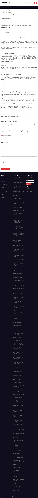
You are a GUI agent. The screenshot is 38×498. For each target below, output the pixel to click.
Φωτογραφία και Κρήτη (17, 394)
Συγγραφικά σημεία (16, 325)
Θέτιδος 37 (15, 278)
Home (2, 14)
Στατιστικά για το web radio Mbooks (18, 273)
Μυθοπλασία (16, 460)
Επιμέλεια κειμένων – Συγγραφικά (18, 265)
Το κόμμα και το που (16, 293)
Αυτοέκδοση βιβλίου (17, 379)
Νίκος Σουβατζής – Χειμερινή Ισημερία (19, 442)
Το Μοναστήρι (16, 375)
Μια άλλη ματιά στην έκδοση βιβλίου (19, 344)
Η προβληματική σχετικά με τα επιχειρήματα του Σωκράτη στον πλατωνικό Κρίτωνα (18, 227)
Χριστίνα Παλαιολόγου (17, 401)
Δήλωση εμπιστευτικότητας (30, 192)
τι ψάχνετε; (28, 188)
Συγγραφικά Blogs (4, 138)
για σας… (28, 189)
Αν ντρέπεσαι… (16, 198)
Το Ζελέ (15, 334)
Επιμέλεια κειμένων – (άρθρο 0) (18, 420)
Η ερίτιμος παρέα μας (17, 383)
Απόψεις (10, 12)
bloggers (2, 177)
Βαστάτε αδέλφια (16, 371)
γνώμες (3, 135)
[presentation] (5, 166)
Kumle (10, 496)
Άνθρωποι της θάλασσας (17, 210)
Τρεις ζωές (15, 484)
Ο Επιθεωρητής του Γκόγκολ (18, 380)
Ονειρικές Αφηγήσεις (17, 395)
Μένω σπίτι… (16, 341)
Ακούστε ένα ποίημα (17, 343)
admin (6, 12)
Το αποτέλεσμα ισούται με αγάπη (18, 249)
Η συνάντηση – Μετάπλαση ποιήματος (19, 280)
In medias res (16, 470)
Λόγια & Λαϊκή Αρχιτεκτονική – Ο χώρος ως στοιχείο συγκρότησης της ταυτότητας (19, 221)
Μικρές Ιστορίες (3, 191)
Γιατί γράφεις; (16, 422)
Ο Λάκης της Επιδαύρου (17, 487)
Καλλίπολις (15, 458)
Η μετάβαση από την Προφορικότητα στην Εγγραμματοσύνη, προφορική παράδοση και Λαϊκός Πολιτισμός (19, 216)
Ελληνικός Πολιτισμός (4, 184)
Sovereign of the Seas (17, 425)
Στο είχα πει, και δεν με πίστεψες (18, 440)
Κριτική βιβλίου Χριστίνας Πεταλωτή (19, 306)
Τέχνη (2, 197)
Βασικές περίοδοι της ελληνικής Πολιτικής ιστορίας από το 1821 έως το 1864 (19, 230)
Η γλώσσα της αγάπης (17, 211)
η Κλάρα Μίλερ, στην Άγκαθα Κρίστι (19, 433)
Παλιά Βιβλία (16, 438)
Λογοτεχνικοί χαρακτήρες (17, 322)
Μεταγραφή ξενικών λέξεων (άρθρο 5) (19, 405)
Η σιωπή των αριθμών (17, 457)
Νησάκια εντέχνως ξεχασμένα (18, 454)
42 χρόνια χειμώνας (16, 424)
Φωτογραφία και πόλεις (17, 429)
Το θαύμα (15, 195)
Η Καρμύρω (15, 387)
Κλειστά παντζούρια (16, 182)
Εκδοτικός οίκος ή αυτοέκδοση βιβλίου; (19, 479)
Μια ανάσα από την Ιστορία (17, 461)
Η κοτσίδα (15, 372)
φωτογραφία (3, 198)
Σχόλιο (2, 145)
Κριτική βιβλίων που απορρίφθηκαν (19, 312)
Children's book (3, 178)
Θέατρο (2, 187)
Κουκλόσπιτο (16, 398)
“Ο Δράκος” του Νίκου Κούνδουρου (19, 255)
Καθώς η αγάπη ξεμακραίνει (18, 364)
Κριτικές (2, 188)
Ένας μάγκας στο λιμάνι (17, 282)
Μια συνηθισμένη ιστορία (17, 191)
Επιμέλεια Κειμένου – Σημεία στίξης (19, 385)
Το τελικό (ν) (34, 138)
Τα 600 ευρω (15, 329)
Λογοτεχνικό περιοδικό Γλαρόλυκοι (19, 317)
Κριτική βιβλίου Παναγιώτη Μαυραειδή (19, 288)
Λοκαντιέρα (15, 486)
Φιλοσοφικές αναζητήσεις (17, 259)
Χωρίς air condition (16, 188)
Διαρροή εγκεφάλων (17, 207)
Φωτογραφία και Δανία (17, 397)
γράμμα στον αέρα (16, 450)
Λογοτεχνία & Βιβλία (7, 2)
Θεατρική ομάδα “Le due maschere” (19, 202)
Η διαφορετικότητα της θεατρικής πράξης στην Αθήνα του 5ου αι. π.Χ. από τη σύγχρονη (19, 252)
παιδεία (10, 135)
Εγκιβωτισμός (16, 464)
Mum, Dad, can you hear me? (18, 326)
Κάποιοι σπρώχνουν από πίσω (18, 269)
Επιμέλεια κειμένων (4, 185)
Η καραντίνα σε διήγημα (17, 299)
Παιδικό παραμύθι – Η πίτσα (18, 308)
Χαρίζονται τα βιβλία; (17, 333)
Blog (4, 14)
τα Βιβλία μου (3, 195)
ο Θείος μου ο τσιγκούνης (17, 382)
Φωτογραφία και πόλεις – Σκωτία (18, 445)
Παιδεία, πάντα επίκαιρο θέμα (18, 475)
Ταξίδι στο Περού (16, 367)
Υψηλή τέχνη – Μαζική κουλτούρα (18, 245)
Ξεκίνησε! (15, 490)
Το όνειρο (15, 391)
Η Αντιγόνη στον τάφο (17, 284)
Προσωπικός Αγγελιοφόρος (18, 330)
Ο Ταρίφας (15, 340)
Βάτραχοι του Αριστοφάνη (17, 257)
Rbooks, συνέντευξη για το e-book (18, 297)
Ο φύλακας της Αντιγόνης (17, 285)
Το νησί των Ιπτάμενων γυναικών (18, 213)
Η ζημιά (15, 483)
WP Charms (14, 496)
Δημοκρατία (15, 467)
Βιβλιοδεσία (15, 447)
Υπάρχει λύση (16, 337)
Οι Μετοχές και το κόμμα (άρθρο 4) (18, 410)
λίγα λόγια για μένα (29, 191)
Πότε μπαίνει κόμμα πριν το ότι (18, 301)
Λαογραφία (3, 190)
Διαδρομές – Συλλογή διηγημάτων (18, 179)
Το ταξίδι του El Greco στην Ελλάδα (18, 263)
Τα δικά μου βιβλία (16, 277)
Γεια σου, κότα (16, 196)
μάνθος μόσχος (6, 135)
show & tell (15, 468)
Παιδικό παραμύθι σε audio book (18, 260)
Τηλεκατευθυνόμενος (17, 453)
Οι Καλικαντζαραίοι (16, 199)
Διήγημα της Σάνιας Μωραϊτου (18, 294)
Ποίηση (2, 194)
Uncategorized (3, 180)
